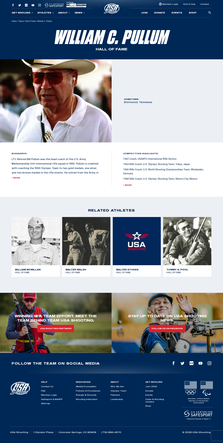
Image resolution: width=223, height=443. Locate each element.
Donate (159, 12)
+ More (16, 178)
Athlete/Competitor (86, 386)
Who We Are (117, 386)
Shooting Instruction (86, 399)
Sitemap (45, 403)
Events (177, 12)
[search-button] (209, 13)
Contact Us (47, 386)
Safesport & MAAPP (52, 399)
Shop (192, 12)
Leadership (117, 399)
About (64, 12)
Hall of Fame (30, 21)
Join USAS (151, 386)
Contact (204, 4)
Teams (21, 21)
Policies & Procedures (88, 391)
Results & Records (86, 395)
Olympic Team (119, 391)
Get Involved (22, 12)
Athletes (45, 12)
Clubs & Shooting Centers (154, 400)
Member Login (170, 4)
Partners (115, 395)
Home (14, 21)
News (80, 12)
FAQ (43, 391)
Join (144, 12)
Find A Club (189, 4)
